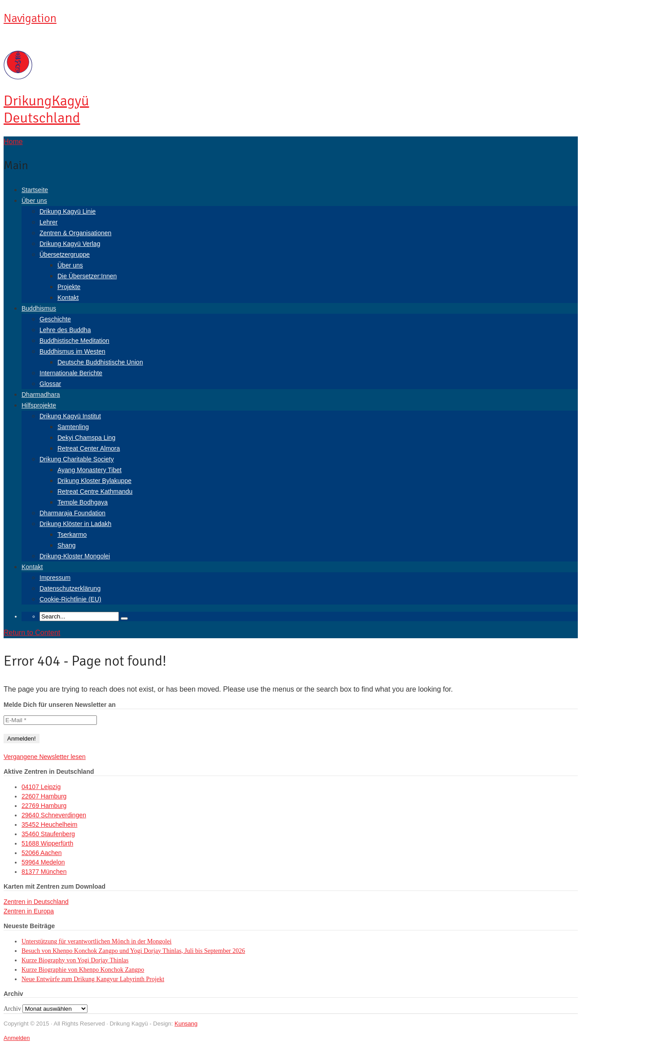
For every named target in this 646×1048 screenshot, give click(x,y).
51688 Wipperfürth (47, 843)
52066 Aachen (42, 852)
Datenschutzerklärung (69, 588)
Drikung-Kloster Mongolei (74, 556)
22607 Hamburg (44, 796)
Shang (66, 545)
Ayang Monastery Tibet (89, 470)
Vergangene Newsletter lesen (45, 756)
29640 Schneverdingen (54, 815)
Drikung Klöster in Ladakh (75, 523)
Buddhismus (39, 308)
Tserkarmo (72, 534)
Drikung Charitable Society (76, 459)
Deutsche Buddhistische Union (100, 362)
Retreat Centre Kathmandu (94, 491)
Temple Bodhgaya (82, 502)
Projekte (68, 286)
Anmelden (17, 1038)
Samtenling (73, 426)
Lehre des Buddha (65, 329)
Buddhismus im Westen (72, 351)
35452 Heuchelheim (50, 824)
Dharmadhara (41, 394)
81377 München (44, 871)
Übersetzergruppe (64, 254)
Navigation (30, 18)
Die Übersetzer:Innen (87, 276)
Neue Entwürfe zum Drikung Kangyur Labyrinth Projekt (93, 979)
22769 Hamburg (44, 805)
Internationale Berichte (70, 373)
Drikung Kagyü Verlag (69, 243)
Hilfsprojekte (39, 405)
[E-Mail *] (50, 720)
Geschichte (55, 319)
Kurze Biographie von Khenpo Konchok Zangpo (83, 969)
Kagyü (46, 109)
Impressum (54, 577)
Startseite (35, 189)
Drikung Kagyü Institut (70, 416)
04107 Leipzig (41, 786)
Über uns (34, 200)
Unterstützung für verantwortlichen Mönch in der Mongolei (96, 941)
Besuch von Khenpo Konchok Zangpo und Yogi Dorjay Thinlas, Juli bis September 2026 (133, 950)
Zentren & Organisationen (75, 233)
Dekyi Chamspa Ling (86, 437)
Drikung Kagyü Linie (67, 211)
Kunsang (186, 1023)
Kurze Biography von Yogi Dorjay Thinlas (75, 960)
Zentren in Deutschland (36, 901)
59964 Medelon (43, 862)
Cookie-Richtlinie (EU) (70, 599)
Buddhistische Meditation (74, 340)
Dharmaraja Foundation (72, 513)
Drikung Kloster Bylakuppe (94, 480)
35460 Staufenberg (48, 834)
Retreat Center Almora (88, 448)
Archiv (12, 1008)
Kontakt (68, 297)
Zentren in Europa (29, 911)
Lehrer (48, 222)
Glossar (50, 383)
